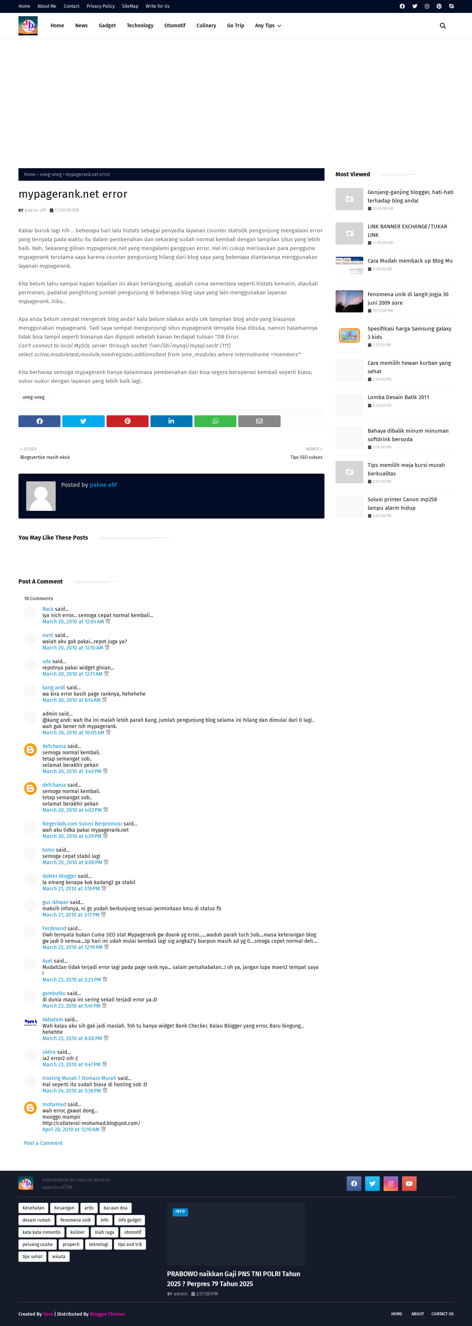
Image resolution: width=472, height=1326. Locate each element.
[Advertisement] (236, 101)
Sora (48, 1314)
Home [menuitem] (57, 25)
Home (24, 6)
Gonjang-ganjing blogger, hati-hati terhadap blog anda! (411, 196)
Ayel (47, 961)
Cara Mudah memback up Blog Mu (410, 260)
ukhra (49, 1052)
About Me (47, 6)
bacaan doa (116, 1208)
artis (89, 1208)
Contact (71, 6)
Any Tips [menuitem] (265, 25)
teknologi (98, 1244)
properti (71, 1244)
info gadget (129, 1220)
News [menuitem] (81, 25)
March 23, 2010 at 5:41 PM (72, 1006)
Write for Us (158, 6)
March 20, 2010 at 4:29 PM (72, 836)
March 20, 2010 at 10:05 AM (74, 733)
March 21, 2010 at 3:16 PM (71, 889)
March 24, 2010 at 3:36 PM (72, 1091)
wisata (59, 1256)
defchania (54, 746)
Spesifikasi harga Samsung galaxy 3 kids (409, 332)
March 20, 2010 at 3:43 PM (72, 771)
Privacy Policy (101, 6)
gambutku (54, 993)
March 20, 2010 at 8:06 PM (73, 862)
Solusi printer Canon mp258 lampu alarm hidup (402, 503)
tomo (48, 850)
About (418, 1314)
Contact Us (442, 1314)
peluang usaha (37, 1244)
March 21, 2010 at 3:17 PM (71, 915)
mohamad (54, 1104)
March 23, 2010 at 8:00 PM (73, 1038)
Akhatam (52, 1020)
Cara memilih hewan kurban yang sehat (409, 367)
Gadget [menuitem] (107, 25)
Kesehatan (33, 1208)
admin (181, 1293)
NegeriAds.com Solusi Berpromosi (82, 824)
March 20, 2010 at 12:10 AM (73, 648)
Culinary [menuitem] (206, 25)
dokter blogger (59, 876)
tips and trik (130, 1244)
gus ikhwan (55, 902)
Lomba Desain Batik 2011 (398, 397)
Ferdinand (54, 928)
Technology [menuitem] (140, 25)
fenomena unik (75, 1220)
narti (47, 635)
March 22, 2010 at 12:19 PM (73, 947)
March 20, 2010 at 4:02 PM (72, 810)
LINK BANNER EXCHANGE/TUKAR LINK (407, 230)
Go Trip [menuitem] (235, 25)
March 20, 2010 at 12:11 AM (73, 674)
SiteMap (130, 6)
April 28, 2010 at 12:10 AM (71, 1129)
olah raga (104, 1232)
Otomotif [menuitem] (174, 25)
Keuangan (64, 1208)
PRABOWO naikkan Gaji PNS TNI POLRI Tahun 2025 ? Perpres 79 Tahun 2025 (233, 1279)
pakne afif (35, 210)
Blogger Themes (107, 1314)
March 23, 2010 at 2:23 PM (72, 980)
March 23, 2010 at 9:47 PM (72, 1065)
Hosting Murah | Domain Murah (79, 1078)
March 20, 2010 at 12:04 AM (73, 622)
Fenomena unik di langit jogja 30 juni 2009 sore (408, 298)
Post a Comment (43, 1143)
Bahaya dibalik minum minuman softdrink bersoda (408, 435)
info (104, 1220)
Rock (47, 609)
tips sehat (32, 1256)
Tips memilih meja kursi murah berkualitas (406, 469)
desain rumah (36, 1220)
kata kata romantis (41, 1232)
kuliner (77, 1232)
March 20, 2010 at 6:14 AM (72, 700)
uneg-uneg (51, 174)
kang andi (53, 688)
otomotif (132, 1232)
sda (46, 661)
